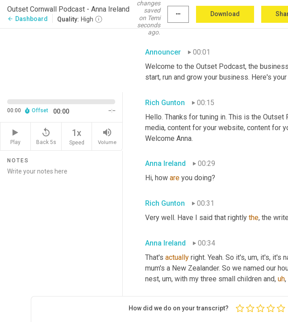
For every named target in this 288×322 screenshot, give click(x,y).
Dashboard (27, 18)
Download (225, 13)
